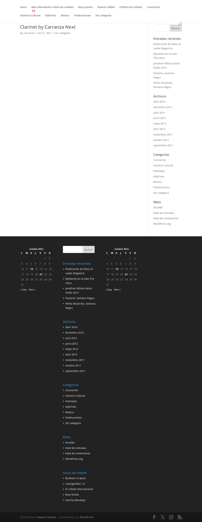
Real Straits (72, 494)
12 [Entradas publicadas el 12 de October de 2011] (31, 269)
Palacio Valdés (106, 7)
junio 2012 (159, 118)
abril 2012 (159, 129)
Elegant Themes (46, 517)
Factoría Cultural (30, 15)
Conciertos (153, 7)
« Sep (23, 289)
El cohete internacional (79, 489)
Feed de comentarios (165, 218)
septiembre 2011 (163, 145)
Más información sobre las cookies (52, 7)
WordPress (86, 517)
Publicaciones (82, 15)
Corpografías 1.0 (75, 483)
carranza (29, 33)
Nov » (32, 289)
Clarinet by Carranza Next (48, 27)
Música (65, 15)
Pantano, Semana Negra (79, 298)
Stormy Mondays (75, 500)
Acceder (158, 207)
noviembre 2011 (163, 134)
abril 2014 (159, 101)
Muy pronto (85, 7)
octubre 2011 (161, 140)
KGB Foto (50, 15)
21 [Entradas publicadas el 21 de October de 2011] (41, 274)
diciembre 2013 (162, 107)
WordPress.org (162, 223)
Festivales (159, 171)
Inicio (23, 7)
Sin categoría (103, 15)
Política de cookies (131, 7)
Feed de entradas (163, 213)
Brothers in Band (75, 478)
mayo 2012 (159, 123)
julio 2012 (159, 112)
